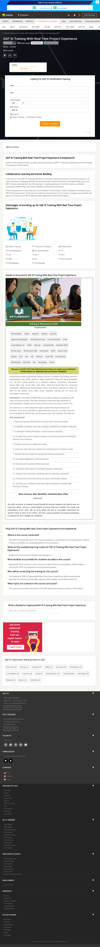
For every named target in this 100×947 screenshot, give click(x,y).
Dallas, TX (48, 667)
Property (6, 922)
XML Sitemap (8, 848)
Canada (8, 776)
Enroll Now (24, 69)
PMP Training (8, 827)
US (8, 773)
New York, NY (12, 667)
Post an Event (8, 871)
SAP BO (47, 27)
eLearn (6, 932)
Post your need (89, 15)
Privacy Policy (8, 903)
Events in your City (10, 858)
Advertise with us (9, 906)
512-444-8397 (60, 8)
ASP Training (8, 837)
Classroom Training (33, 117)
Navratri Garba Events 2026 (12, 874)
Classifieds (7, 930)
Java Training (8, 832)
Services (6, 801)
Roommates (17, 21)
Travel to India (8, 885)
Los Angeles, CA (13, 674)
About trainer (12, 147)
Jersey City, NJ (68, 674)
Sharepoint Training (10, 829)
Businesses (7, 927)
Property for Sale (9, 803)
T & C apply (87, 132)
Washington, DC (76, 667)
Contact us (7, 898)
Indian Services (9, 924)
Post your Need (10, 729)
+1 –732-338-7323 (41, 8)
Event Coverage (9, 861)
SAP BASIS (23, 27)
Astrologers (7, 935)
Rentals (29, 21)
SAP (3, 27)
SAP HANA (70, 27)
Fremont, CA (27, 674)
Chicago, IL (24, 667)
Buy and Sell (8, 798)
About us (6, 895)
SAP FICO (58, 27)
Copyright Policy (9, 908)
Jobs (63, 21)
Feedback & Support (12, 708)
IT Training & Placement (47, 21)
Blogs (91, 27)
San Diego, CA (83, 674)
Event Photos (8, 866)
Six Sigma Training (10, 835)
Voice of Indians (9, 869)
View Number (37, 43)
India (8, 780)
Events (5, 21)
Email (12, 93)
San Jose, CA (61, 667)
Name (12, 85)
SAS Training (8, 842)
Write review (8, 51)
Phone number (15, 100)
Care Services (75, 21)
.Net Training (8, 824)
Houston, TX (36, 667)
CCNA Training (8, 840)
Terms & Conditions (10, 901)
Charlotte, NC (35, 680)
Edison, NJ (23, 680)
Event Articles (8, 864)
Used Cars (7, 795)
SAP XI (12, 27)
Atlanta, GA (11, 680)
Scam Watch (8, 814)
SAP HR (82, 27)
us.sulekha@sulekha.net (17, 703)
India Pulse (7, 919)
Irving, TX (39, 674)
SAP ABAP (36, 27)
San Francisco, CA (53, 674)
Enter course (14, 107)
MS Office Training (9, 845)
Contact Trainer (50, 123)
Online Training (17, 117)
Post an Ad (7, 811)
